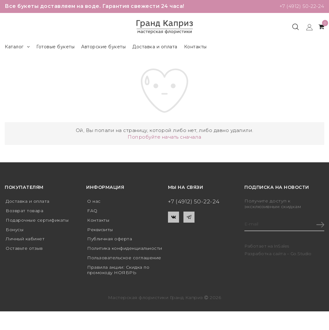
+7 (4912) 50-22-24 (300, 6)
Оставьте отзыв (24, 250)
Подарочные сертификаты (38, 221)
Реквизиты (100, 230)
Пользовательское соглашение (110, 267)
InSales (282, 246)
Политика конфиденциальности (113, 252)
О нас (94, 201)
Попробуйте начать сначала (164, 137)
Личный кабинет (26, 240)
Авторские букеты (103, 47)
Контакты (195, 47)
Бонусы (15, 230)
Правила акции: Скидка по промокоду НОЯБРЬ (119, 282)
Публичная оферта (110, 240)
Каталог (17, 47)
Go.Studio (301, 254)
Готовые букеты (55, 47)
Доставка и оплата (154, 47)
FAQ (92, 211)
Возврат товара (25, 211)
